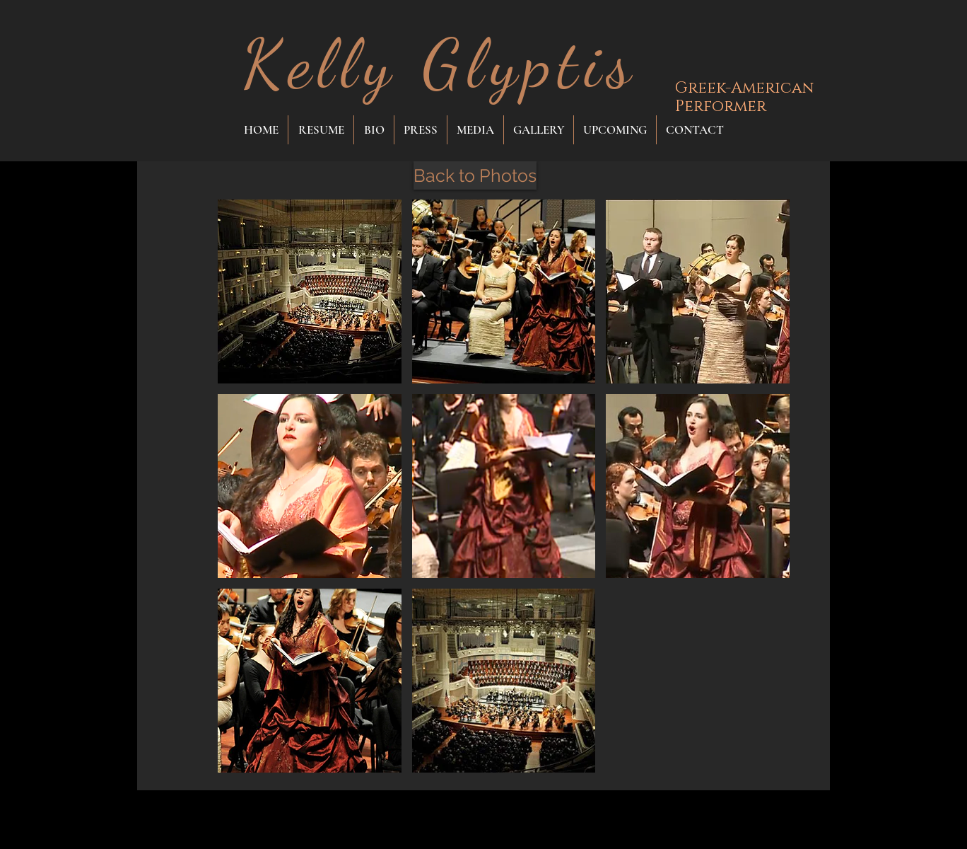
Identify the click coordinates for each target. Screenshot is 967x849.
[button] (310, 291)
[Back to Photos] (475, 175)
